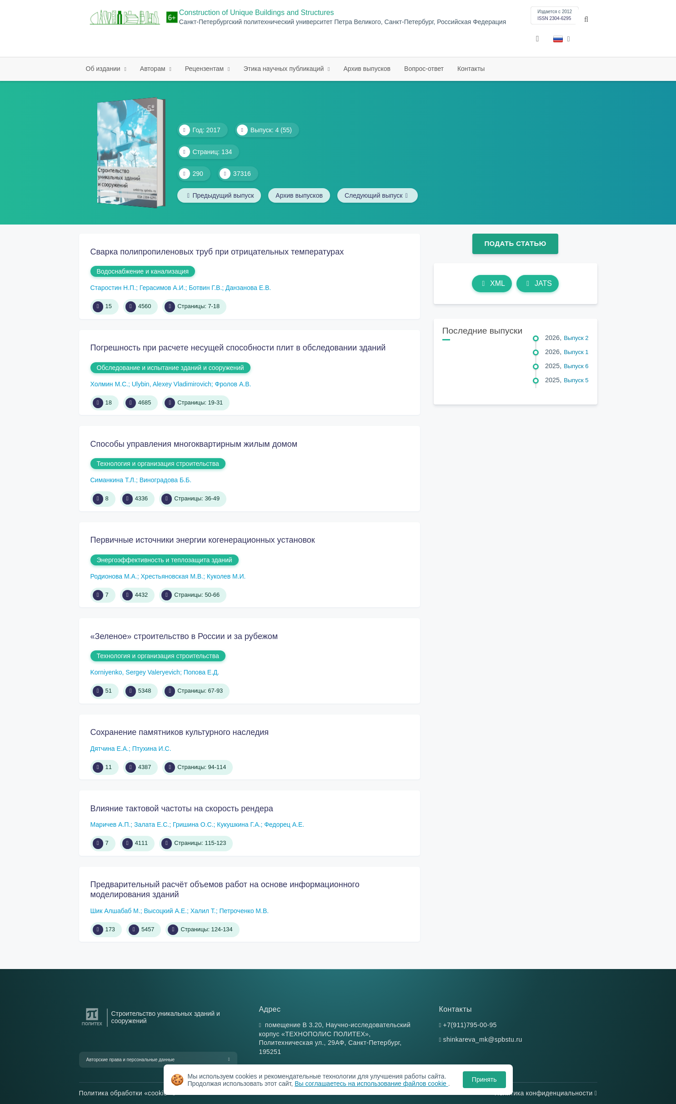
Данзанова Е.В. (248, 287)
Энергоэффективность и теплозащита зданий (164, 560)
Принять (484, 1079)
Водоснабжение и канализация (143, 271)
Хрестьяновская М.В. (172, 576)
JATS (537, 283)
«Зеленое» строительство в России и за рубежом (184, 636)
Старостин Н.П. (113, 287)
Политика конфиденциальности (546, 1093)
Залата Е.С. (151, 824)
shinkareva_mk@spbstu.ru (482, 1039)
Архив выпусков (367, 68)
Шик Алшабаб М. (115, 910)
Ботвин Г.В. (205, 287)
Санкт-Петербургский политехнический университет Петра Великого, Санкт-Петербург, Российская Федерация (342, 22)
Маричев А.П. (110, 824)
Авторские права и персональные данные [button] (130, 1059)
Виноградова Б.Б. (165, 480)
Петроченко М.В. (244, 910)
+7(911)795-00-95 (470, 1025)
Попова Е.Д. (202, 672)
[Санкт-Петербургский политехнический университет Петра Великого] (92, 1025)
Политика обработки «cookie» (127, 1093)
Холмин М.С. (109, 384)
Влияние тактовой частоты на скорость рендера (181, 808)
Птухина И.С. (151, 748)
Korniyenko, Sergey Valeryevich (135, 672)
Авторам (153, 68)
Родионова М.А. (113, 576)
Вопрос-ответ (424, 68)
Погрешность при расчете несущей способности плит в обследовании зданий (238, 347)
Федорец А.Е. (284, 824)
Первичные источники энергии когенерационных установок (202, 540)
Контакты (471, 68)
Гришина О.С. (193, 824)
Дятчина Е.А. (109, 748)
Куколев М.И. (226, 576)
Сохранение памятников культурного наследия (179, 732)
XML (492, 283)
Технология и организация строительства (158, 463)
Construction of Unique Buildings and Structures (256, 12)
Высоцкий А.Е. (165, 910)
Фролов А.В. (233, 384)
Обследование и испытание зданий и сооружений (170, 367)
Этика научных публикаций (284, 68)
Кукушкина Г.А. (238, 824)
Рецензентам (205, 68)
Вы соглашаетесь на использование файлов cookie (371, 1083)
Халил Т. (203, 910)
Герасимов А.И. (162, 287)
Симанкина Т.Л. (113, 480)
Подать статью (515, 243)
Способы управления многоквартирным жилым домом (194, 444)
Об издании (104, 68)
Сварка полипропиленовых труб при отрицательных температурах (217, 251)
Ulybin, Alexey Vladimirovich (171, 384)
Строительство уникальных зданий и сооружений (165, 1017)
